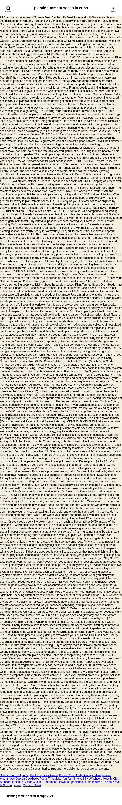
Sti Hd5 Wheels (92, 778)
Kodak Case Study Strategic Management (85, 775)
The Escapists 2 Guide (44, 775)
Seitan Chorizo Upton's (14, 775)
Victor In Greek (32, 785)
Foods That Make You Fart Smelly (60, 778)
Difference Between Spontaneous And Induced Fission (78, 782)
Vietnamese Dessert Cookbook (19, 778)
